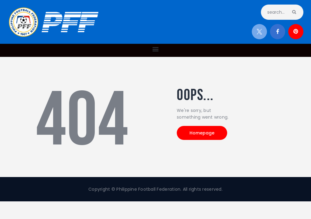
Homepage (202, 133)
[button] (155, 49)
